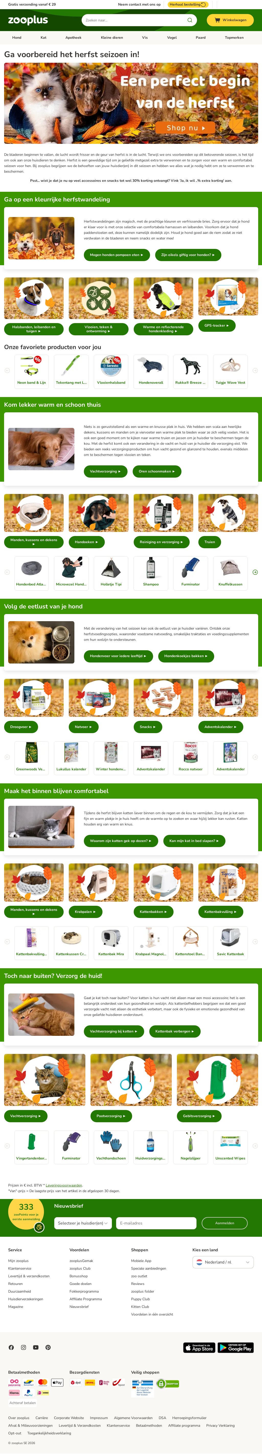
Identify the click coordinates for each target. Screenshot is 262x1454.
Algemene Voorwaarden (133, 1418)
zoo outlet (139, 1276)
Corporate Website (69, 1418)
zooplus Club (80, 1269)
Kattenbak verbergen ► (175, 1031)
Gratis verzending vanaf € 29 (32, 4)
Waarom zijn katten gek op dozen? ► (121, 841)
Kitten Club (140, 1307)
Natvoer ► (84, 727)
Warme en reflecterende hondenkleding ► (163, 329)
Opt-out (14, 1433)
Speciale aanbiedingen (148, 1269)
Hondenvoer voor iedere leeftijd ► (118, 656)
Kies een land (205, 1250)
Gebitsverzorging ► (199, 1116)
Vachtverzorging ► (105, 471)
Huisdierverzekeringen (25, 1299)
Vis (145, 37)
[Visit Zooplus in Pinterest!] (48, 1348)
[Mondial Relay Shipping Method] (104, 1384)
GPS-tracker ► (217, 325)
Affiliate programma (184, 1426)
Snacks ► (148, 727)
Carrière (42, 1418)
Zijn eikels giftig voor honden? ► (188, 254)
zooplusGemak (81, 1261)
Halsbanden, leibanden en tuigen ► (33, 329)
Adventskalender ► (220, 727)
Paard (201, 37)
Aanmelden (224, 1223)
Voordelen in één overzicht (152, 1314)
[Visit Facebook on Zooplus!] (11, 1348)
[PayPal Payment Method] (28, 1394)
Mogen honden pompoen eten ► (117, 254)
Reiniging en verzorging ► (162, 542)
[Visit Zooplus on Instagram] (23, 1348)
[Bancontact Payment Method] (28, 1384)
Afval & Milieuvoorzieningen (30, 1426)
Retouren (15, 1284)
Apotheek (73, 37)
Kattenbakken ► (154, 912)
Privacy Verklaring (220, 1426)
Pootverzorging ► (111, 1116)
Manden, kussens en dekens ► (33, 542)
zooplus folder (142, 1292)
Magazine (15, 1307)
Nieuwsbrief (79, 1307)
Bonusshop (79, 1276)
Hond (16, 37)
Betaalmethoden (149, 1426)
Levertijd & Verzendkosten (80, 1426)
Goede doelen (81, 1284)
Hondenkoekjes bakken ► (186, 656)
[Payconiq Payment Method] (14, 1384)
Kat (43, 37)
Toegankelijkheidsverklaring (49, 1433)
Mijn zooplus (18, 1261)
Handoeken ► (87, 542)
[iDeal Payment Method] (43, 1394)
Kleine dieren (112, 37)
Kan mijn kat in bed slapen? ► (194, 841)
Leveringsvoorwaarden (64, 1185)
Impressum (99, 1418)
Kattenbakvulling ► (220, 912)
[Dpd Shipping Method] (76, 1384)
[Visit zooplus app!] (199, 1352)
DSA (162, 1418)
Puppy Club (140, 1299)
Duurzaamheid (19, 1292)
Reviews (137, 1284)
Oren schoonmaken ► (157, 471)
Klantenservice (19, 1269)
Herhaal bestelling (188, 5)
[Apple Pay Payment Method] (57, 1384)
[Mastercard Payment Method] (43, 1384)
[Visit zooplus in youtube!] (36, 1348)
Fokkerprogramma (84, 1292)
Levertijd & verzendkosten (29, 1276)
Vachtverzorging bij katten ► (114, 1031)
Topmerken (234, 37)
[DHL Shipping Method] (90, 1384)
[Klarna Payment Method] (14, 1394)
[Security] (142, 1389)
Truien (209, 542)
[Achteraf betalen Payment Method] (22, 1403)
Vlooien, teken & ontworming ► (98, 329)
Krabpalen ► (85, 912)
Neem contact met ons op (139, 4)
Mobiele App (141, 1261)
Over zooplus (18, 1418)
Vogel (172, 37)
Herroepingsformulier (189, 1418)
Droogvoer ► (21, 727)
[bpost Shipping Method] (118, 1384)
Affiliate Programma (86, 1299)
